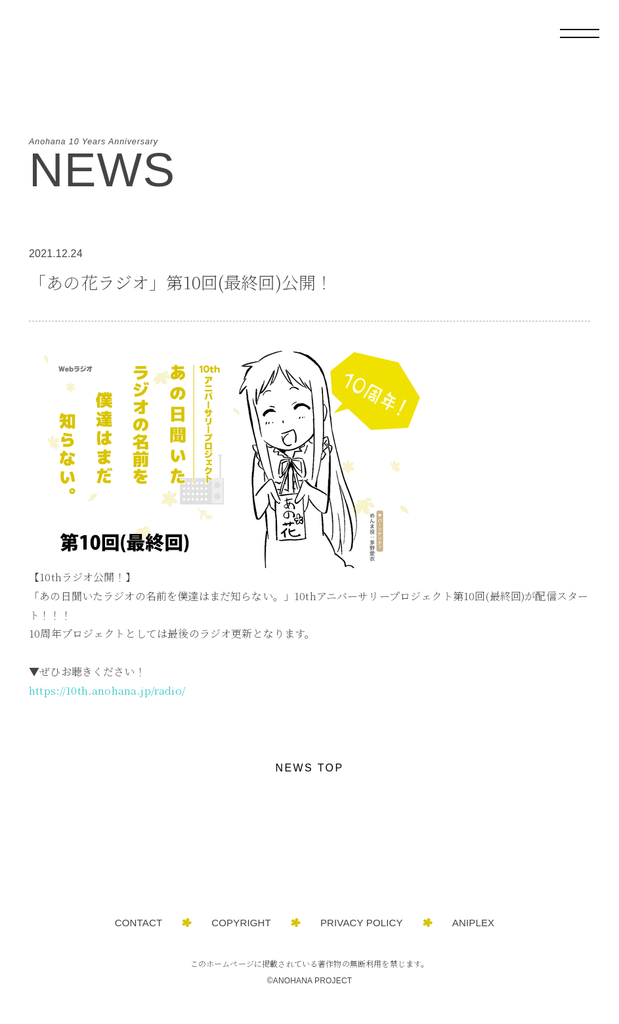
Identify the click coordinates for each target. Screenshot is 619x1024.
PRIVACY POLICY (361, 922)
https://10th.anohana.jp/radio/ (107, 690)
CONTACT (139, 922)
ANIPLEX (473, 922)
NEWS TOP (310, 767)
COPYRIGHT (241, 922)
